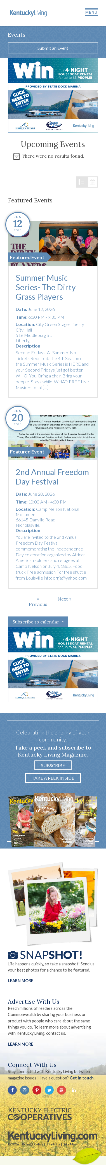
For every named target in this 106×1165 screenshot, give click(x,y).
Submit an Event (52, 48)
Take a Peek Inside (53, 778)
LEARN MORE (20, 1044)
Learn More (20, 980)
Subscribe (53, 765)
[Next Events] (64, 599)
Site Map (70, 1144)
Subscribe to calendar (36, 622)
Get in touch (82, 1078)
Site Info (53, 1144)
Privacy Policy (32, 1144)
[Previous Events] (37, 601)
